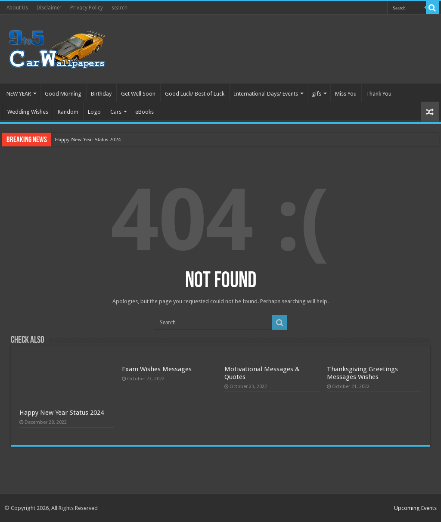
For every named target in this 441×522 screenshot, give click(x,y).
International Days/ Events (266, 93)
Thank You (378, 93)
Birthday (101, 93)
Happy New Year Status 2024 (88, 139)
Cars (115, 112)
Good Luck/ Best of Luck (194, 93)
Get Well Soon (138, 93)
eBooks (144, 112)
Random (68, 112)
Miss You (346, 93)
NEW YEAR (18, 93)
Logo (94, 112)
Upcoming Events (415, 508)
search (119, 8)
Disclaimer (49, 8)
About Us (17, 8)
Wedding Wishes (27, 112)
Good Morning (63, 93)
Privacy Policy (86, 8)
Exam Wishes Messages (157, 369)
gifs (316, 93)
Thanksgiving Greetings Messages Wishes (362, 373)
